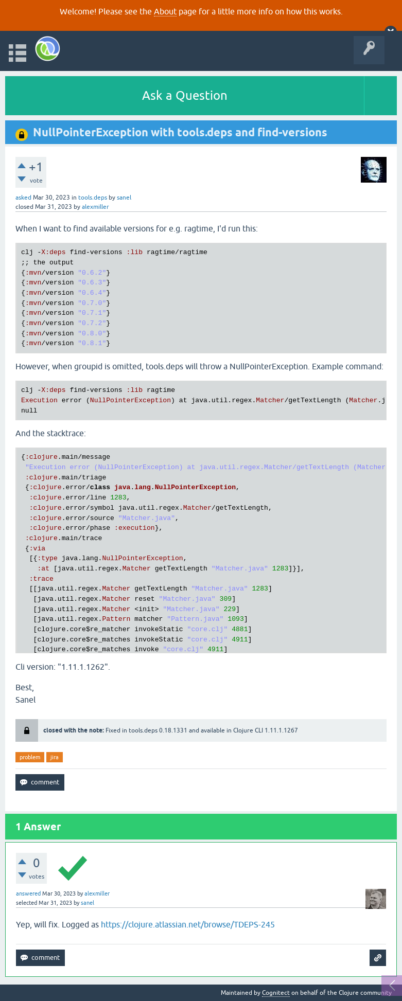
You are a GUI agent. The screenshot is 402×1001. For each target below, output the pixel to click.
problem (30, 757)
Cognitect (276, 992)
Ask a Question (185, 95)
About (165, 11)
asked (23, 197)
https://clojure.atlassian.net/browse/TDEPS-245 (188, 924)
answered (28, 893)
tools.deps (92, 197)
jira (54, 757)
